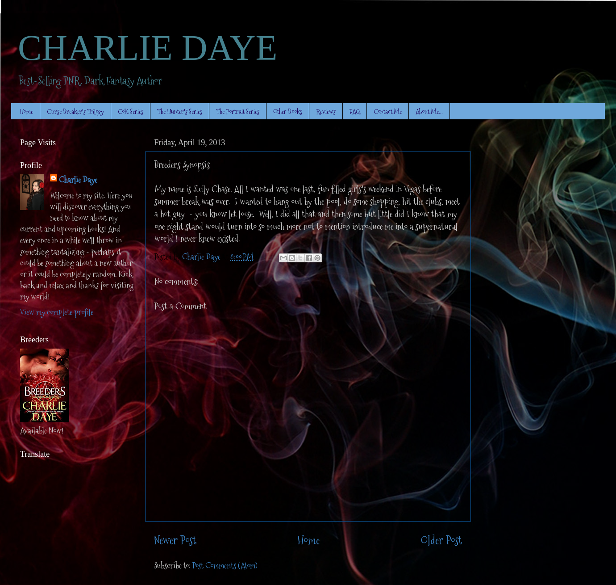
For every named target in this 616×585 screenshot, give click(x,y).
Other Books (287, 111)
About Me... (429, 111)
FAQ (355, 111)
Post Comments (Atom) (225, 565)
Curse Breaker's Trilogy (75, 111)
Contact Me (388, 111)
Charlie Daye (78, 179)
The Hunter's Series (179, 111)
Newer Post (175, 540)
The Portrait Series (237, 111)
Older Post (441, 540)
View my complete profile (56, 312)
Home (26, 111)
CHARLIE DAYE (147, 47)
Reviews (326, 111)
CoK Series (130, 111)
